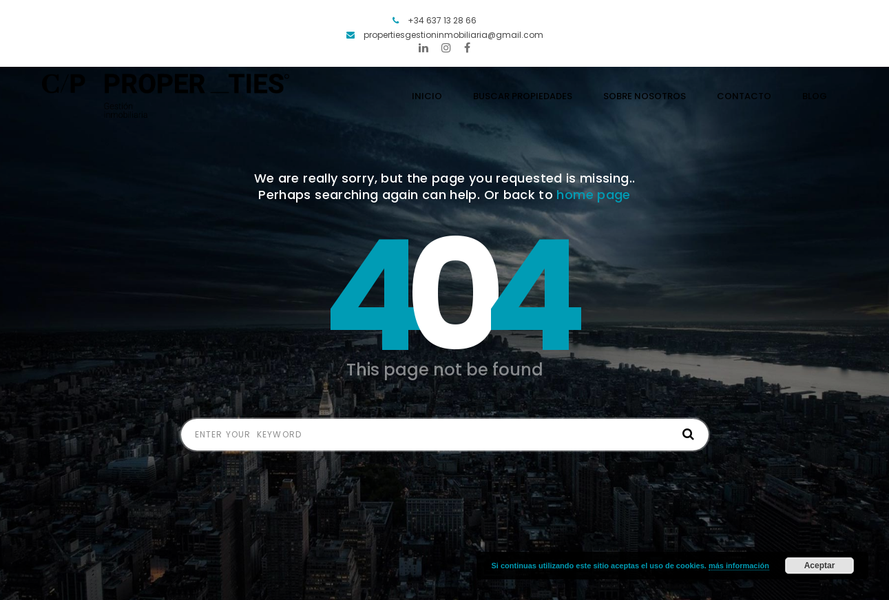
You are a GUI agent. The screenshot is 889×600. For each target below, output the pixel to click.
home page (593, 194)
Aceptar (819, 565)
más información (739, 565)
